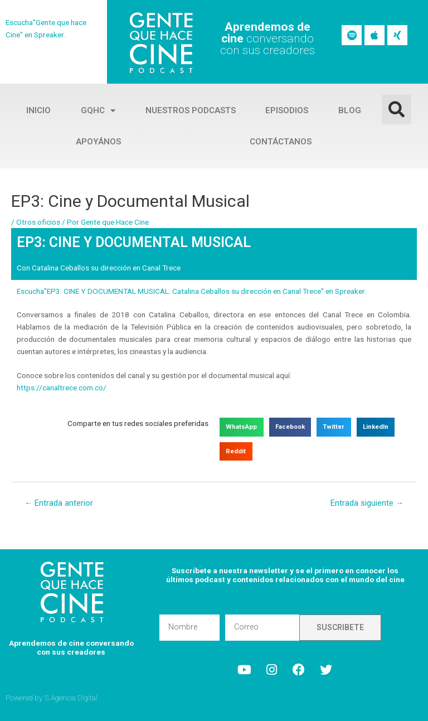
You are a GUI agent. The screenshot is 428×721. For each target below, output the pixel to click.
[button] (396, 109)
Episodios (286, 110)
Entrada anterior (59, 503)
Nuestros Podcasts (190, 110)
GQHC (98, 110)
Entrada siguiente (367, 503)
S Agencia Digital (71, 697)
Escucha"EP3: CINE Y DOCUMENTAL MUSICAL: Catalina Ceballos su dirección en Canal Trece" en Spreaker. (191, 291)
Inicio (38, 110)
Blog (349, 110)
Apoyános (98, 142)
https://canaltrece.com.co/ (61, 387)
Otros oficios (38, 221)
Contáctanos (281, 142)
